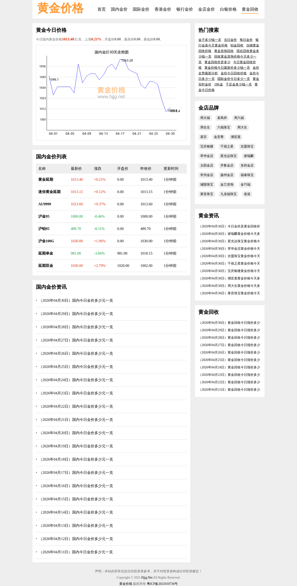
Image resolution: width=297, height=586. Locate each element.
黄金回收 (250, 9)
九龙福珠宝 (228, 194)
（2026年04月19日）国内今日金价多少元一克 (76, 446)
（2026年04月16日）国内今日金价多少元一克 (76, 486)
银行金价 (184, 9)
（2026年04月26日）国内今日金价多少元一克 (76, 353)
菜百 (203, 137)
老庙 (247, 194)
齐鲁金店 (226, 165)
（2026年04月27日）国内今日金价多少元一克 (76, 340)
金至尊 (219, 137)
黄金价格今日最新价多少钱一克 (227, 67)
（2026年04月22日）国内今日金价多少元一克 (76, 406)
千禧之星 (226, 146)
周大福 (205, 118)
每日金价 (246, 40)
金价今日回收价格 (234, 73)
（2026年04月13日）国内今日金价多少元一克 (76, 525)
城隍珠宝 (206, 184)
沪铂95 (43, 229)
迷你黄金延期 (49, 192)
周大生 (242, 127)
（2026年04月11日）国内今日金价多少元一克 (76, 552)
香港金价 (163, 9)
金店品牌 (208, 108)
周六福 (239, 118)
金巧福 (245, 184)
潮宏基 (236, 137)
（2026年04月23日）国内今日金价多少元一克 (76, 393)
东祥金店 (247, 165)
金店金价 (206, 9)
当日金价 (230, 40)
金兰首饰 (226, 184)
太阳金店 (206, 165)
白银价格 (228, 9)
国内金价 (119, 9)
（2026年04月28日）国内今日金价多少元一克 (76, 327)
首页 (101, 9)
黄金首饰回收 (224, 51)
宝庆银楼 (206, 146)
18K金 (218, 84)
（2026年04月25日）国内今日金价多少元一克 (76, 367)
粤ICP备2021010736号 (162, 584)
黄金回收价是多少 (217, 62)
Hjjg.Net (147, 577)
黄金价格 (60, 8)
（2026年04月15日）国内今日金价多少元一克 (76, 499)
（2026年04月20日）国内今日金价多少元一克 (76, 433)
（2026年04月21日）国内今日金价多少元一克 (76, 420)
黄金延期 (45, 179)
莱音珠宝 (206, 194)
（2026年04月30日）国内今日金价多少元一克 (76, 300)
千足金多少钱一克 (239, 84)
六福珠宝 (223, 127)
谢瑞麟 (249, 156)
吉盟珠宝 (247, 146)
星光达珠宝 (228, 156)
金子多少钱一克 (209, 40)
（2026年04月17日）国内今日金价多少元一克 (76, 473)
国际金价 (141, 9)
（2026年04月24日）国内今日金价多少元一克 (76, 380)
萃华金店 (206, 156)
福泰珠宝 (247, 175)
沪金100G (46, 241)
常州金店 (206, 175)
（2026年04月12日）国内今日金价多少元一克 (76, 539)
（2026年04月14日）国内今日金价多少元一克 (76, 512)
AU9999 (44, 204)
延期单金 (45, 253)
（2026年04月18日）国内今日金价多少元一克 (76, 459)
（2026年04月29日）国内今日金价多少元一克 (76, 314)
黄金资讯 (208, 216)
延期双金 (45, 266)
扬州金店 (226, 175)
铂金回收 (236, 45)
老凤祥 (222, 118)
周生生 (205, 127)
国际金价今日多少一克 (233, 79)
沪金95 (43, 216)
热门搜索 (208, 30)
